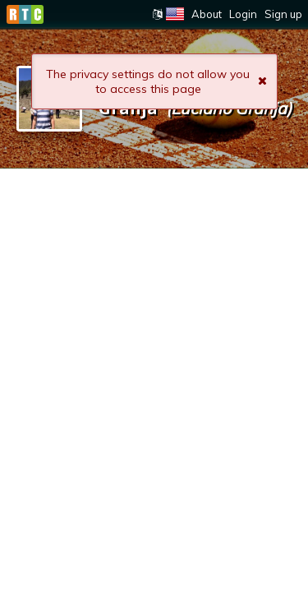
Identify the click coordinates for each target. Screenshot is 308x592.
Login (243, 14)
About (206, 14)
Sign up (283, 14)
